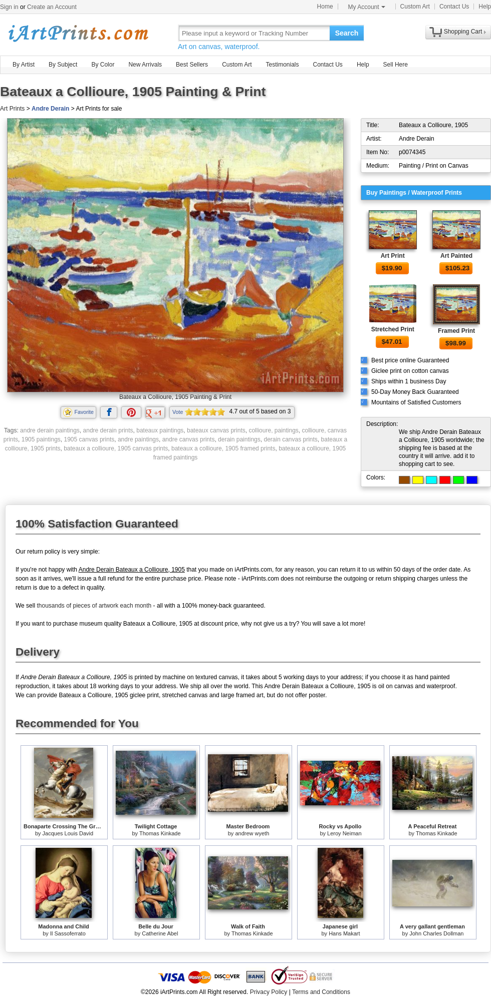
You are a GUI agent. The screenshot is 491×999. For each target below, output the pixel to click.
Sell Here (395, 64)
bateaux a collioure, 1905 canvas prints (116, 448)
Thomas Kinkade (160, 833)
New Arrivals (145, 64)
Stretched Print (392, 329)
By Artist (24, 64)
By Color (102, 64)
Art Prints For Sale (78, 33)
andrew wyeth (252, 833)
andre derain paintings (50, 430)
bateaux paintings (159, 430)
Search (347, 33)
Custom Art (415, 6)
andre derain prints (108, 430)
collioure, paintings (273, 430)
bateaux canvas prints (216, 430)
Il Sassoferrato (68, 933)
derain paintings (239, 439)
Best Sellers (192, 64)
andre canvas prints (188, 439)
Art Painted (456, 255)
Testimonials (282, 64)
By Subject (63, 64)
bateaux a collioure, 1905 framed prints (223, 448)
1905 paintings (41, 439)
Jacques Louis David (68, 833)
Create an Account (52, 7)
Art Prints (12, 108)
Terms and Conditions (321, 991)
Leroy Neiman (344, 833)
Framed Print (456, 330)
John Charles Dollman (436, 933)
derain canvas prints (290, 439)
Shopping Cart (463, 31)
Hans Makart (344, 933)
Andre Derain (50, 108)
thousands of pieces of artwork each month (94, 605)
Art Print (393, 255)
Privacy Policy (269, 991)
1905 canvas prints (89, 439)
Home (325, 6)
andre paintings (138, 439)
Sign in (9, 7)
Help (484, 6)
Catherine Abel (160, 933)
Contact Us (454, 6)
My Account (366, 7)
